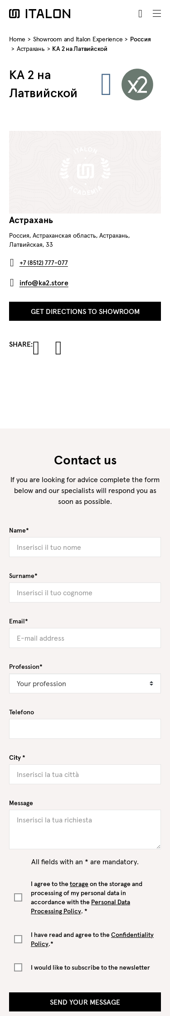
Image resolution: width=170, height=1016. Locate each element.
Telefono (21, 712)
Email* (18, 621)
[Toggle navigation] (156, 13)
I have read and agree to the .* (92, 939)
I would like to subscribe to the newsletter (90, 967)
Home (17, 39)
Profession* (26, 666)
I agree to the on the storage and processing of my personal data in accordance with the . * (86, 897)
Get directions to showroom (85, 311)
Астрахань (31, 49)
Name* (19, 530)
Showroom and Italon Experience (78, 39)
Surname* (23, 576)
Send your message (85, 1001)
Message (21, 803)
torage (79, 884)
